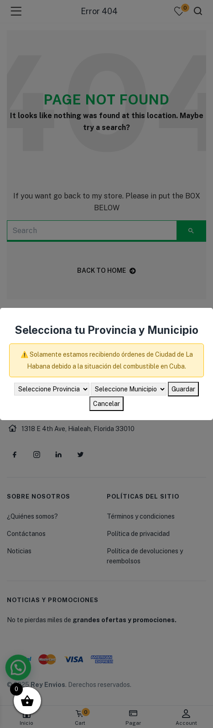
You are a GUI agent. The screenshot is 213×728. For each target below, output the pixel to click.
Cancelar (106, 403)
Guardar (183, 389)
